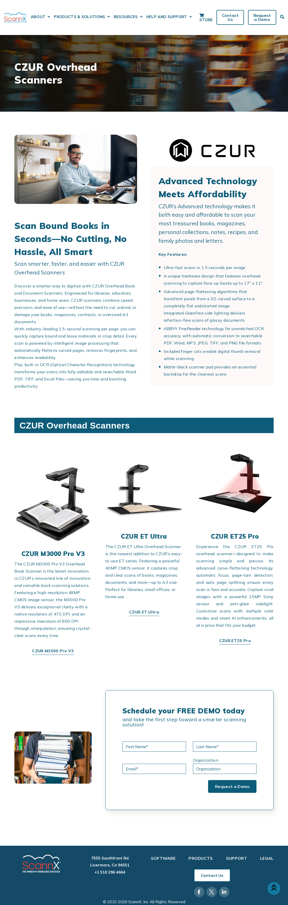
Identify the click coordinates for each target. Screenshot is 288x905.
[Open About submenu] (49, 17)
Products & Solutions (79, 17)
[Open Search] (282, 17)
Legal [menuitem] (267, 858)
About (38, 17)
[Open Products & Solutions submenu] (108, 17)
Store (206, 17)
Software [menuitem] (163, 858)
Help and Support (166, 17)
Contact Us (230, 17)
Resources (126, 17)
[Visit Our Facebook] (199, 892)
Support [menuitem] (236, 858)
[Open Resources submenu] (141, 17)
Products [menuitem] (201, 858)
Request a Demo (262, 17)
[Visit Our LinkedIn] (224, 892)
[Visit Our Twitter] (212, 892)
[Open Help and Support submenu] (190, 17)
